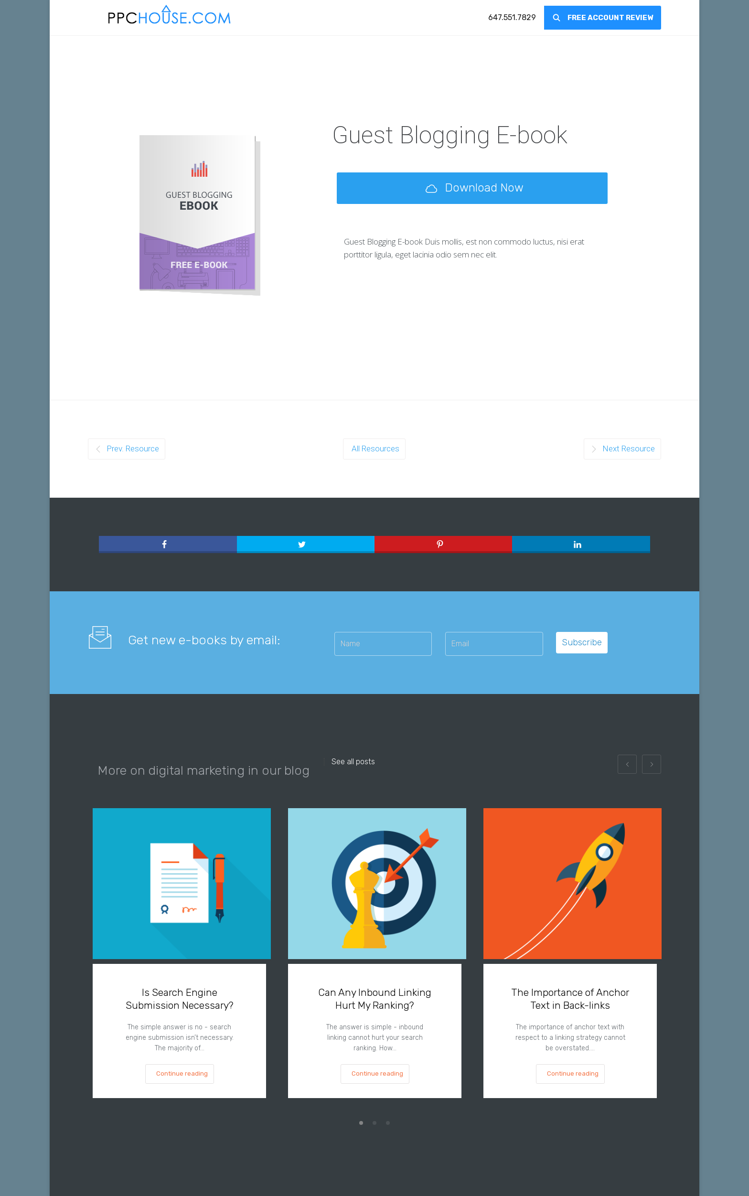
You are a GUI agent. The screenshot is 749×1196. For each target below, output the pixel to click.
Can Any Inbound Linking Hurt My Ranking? (374, 998)
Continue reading (182, 1073)
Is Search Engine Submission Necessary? (180, 998)
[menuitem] (512, 18)
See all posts (353, 762)
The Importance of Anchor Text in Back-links (570, 998)
